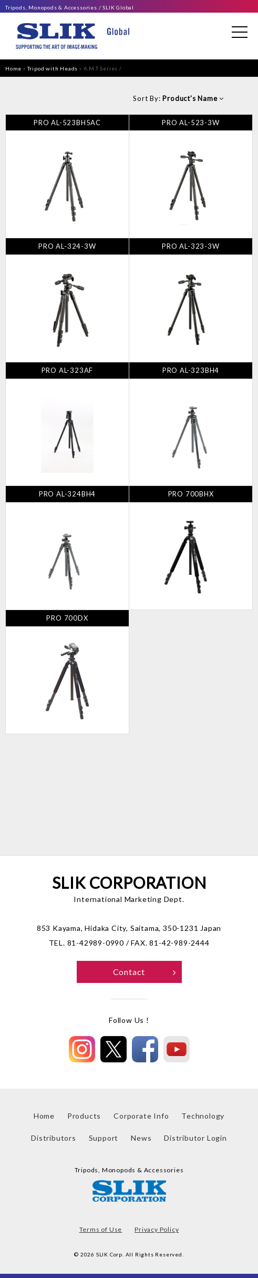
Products (84, 1115)
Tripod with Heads (52, 68)
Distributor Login (195, 1137)
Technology (202, 1115)
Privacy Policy (157, 1229)
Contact (145, 972)
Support (104, 1137)
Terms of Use (100, 1229)
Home (13, 68)
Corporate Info (141, 1115)
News (141, 1137)
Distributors (53, 1137)
